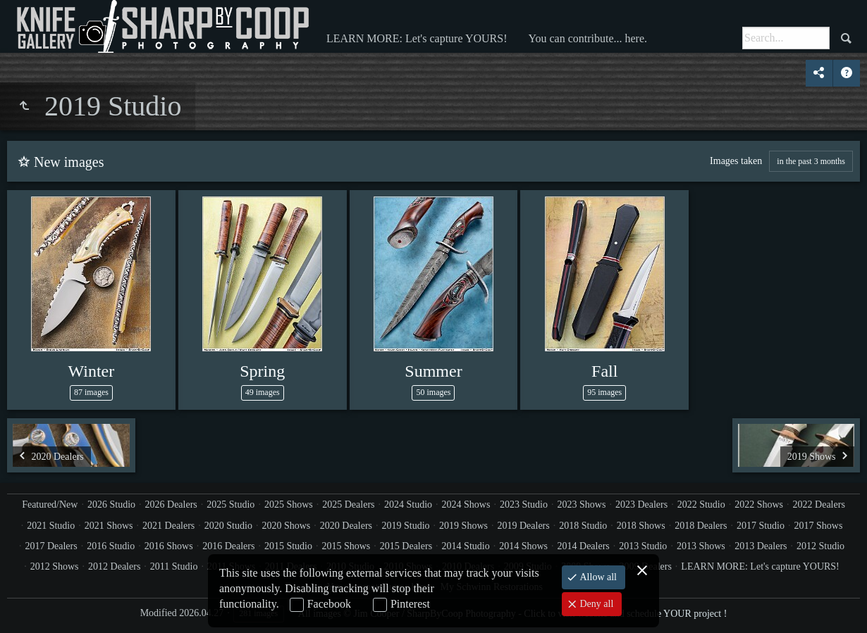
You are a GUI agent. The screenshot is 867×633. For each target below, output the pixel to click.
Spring (262, 371)
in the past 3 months (811, 161)
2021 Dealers (168, 525)
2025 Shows (288, 504)
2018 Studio (583, 525)
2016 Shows (168, 546)
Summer (433, 371)
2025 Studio (230, 504)
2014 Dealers (584, 546)
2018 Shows (641, 525)
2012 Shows (54, 566)
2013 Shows (701, 546)
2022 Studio (701, 504)
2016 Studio (111, 546)
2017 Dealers (51, 546)
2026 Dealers (171, 504)
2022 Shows (758, 504)
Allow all (597, 577)
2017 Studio (761, 525)
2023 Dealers (641, 504)
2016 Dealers (228, 546)
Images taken (736, 161)
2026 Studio (111, 504)
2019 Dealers (523, 525)
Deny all (595, 603)
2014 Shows (523, 546)
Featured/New (50, 504)
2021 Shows (109, 525)
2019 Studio (406, 525)
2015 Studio (288, 546)
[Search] (786, 38)
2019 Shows (463, 525)
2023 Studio (524, 504)
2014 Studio (466, 546)
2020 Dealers (346, 525)
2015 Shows (345, 546)
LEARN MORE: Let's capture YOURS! (416, 38)
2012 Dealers (114, 566)
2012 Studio (820, 546)
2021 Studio (51, 525)
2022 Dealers (819, 504)
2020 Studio (228, 525)
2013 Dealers (760, 546)
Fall (604, 371)
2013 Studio (643, 546)
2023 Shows (582, 504)
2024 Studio (408, 504)
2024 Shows (466, 504)
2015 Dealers (406, 546)
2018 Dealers (701, 525)
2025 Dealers (348, 504)
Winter (91, 371)
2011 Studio (174, 566)
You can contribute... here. (587, 38)
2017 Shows (818, 525)
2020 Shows (286, 525)
